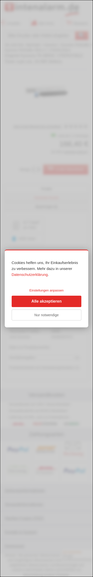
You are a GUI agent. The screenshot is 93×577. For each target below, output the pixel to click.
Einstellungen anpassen (46, 290)
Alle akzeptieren (46, 301)
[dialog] (46, 288)
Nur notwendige (46, 315)
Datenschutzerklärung (30, 274)
